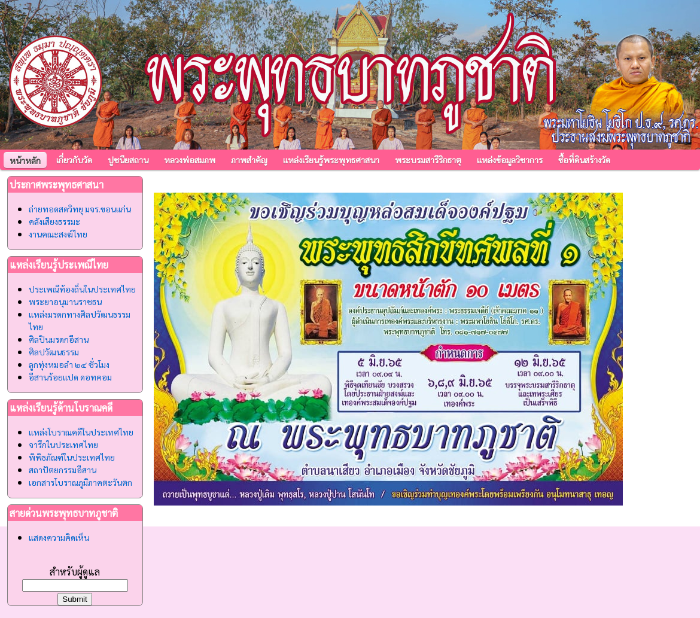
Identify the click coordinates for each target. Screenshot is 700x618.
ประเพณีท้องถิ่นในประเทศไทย (82, 289)
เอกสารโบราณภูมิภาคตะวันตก (80, 482)
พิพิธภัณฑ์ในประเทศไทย (72, 457)
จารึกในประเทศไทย (63, 444)
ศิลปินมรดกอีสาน (59, 339)
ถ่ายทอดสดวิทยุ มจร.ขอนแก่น (80, 208)
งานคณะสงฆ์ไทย (58, 234)
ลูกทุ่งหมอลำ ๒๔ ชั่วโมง (69, 364)
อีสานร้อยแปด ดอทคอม (70, 377)
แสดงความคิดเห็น (59, 537)
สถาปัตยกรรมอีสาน (62, 469)
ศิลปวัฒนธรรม (54, 351)
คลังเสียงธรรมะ (54, 221)
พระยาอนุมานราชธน (65, 301)
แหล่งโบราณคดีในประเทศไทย (81, 432)
